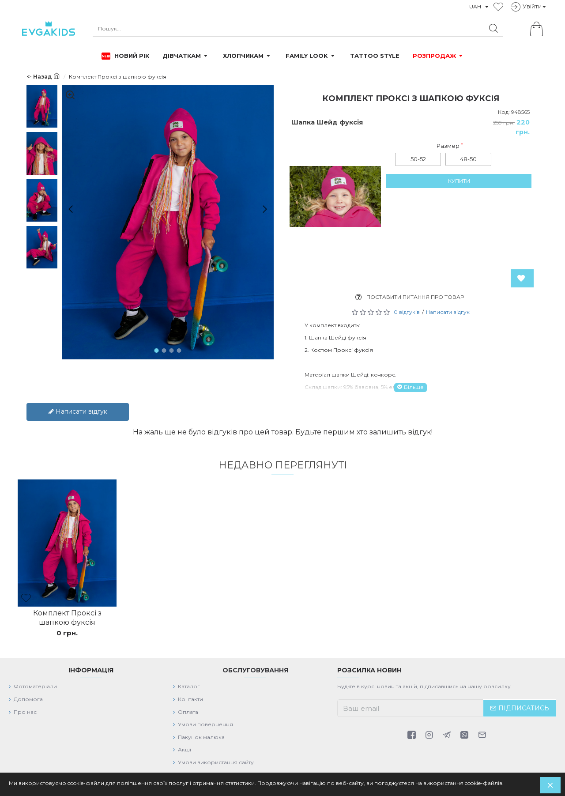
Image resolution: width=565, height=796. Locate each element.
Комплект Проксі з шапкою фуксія (67, 612)
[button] (67, 209)
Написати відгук (448, 312)
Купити (459, 187)
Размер (448, 145)
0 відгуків (407, 312)
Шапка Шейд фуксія (327, 122)
